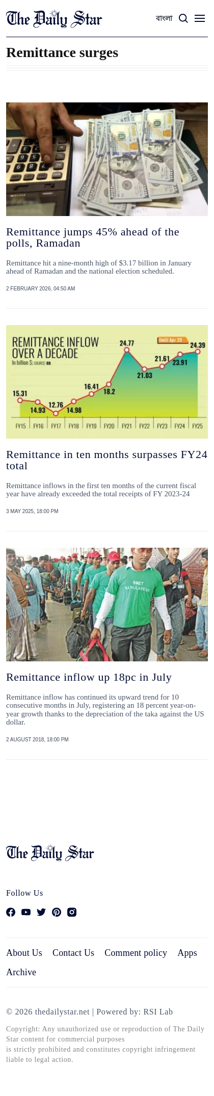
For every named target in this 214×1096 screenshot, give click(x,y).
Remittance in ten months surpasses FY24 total (106, 460)
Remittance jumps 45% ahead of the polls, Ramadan (92, 237)
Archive (21, 972)
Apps (187, 953)
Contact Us (73, 953)
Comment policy (135, 953)
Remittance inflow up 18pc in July (89, 677)
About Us (24, 953)
